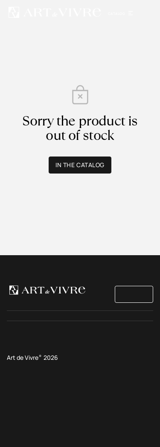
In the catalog (80, 165)
